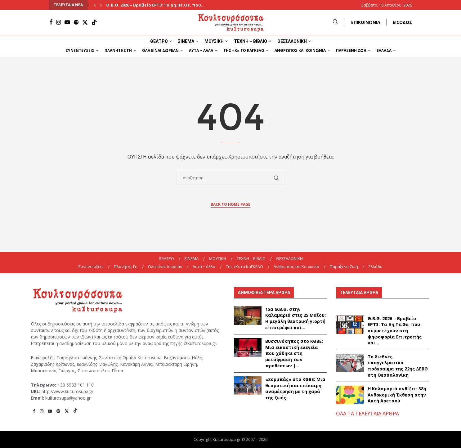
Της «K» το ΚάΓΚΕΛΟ (243, 50)
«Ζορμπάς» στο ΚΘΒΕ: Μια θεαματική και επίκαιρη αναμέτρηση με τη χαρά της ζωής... (295, 388)
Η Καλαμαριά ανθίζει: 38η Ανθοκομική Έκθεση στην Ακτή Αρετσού (397, 395)
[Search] (335, 22)
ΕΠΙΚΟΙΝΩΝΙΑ (365, 22)
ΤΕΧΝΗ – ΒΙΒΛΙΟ (250, 41)
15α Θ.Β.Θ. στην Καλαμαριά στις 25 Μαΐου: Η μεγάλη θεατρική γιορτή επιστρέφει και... (295, 318)
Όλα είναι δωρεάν (160, 50)
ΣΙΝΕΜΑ (186, 41)
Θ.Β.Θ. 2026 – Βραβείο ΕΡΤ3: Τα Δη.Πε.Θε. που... (155, 5)
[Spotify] (76, 22)
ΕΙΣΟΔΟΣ (402, 22)
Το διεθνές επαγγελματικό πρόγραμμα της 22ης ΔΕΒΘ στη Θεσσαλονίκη (398, 366)
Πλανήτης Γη (118, 50)
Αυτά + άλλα (201, 50)
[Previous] (94, 5)
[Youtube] (67, 22)
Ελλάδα (384, 50)
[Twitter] (85, 22)
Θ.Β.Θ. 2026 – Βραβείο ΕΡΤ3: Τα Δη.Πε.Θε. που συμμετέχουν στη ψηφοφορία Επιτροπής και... (395, 331)
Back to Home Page (230, 204)
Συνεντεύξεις (79, 50)
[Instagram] (58, 22)
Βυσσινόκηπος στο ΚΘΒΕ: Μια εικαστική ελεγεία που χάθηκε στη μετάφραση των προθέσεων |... (294, 353)
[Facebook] (51, 22)
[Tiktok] (94, 22)
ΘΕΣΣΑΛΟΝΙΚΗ (292, 41)
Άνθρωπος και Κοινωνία (300, 50)
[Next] (101, 5)
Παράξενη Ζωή (351, 50)
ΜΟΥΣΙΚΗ (214, 41)
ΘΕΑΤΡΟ (159, 41)
